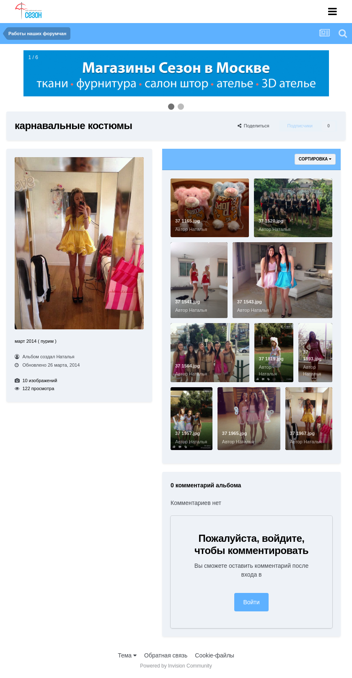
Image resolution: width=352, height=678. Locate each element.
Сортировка (315, 159)
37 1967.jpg (302, 433)
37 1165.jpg (187, 220)
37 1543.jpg (249, 301)
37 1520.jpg (271, 220)
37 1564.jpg (187, 365)
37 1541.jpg (187, 301)
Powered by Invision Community (176, 666)
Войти (251, 602)
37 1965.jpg (234, 433)
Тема (127, 655)
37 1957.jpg (187, 433)
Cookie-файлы (214, 655)
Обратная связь (165, 655)
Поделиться (253, 125)
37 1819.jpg (271, 358)
